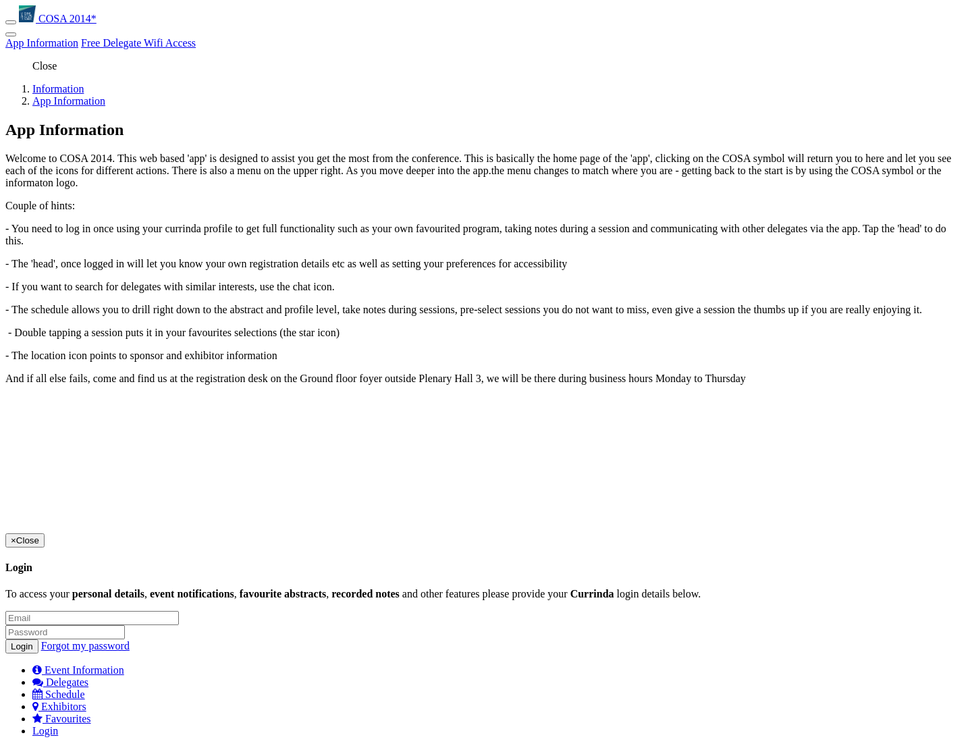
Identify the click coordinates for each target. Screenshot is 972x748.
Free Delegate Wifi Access (138, 43)
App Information (41, 43)
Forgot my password (85, 645)
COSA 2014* (58, 18)
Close (44, 66)
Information (58, 89)
